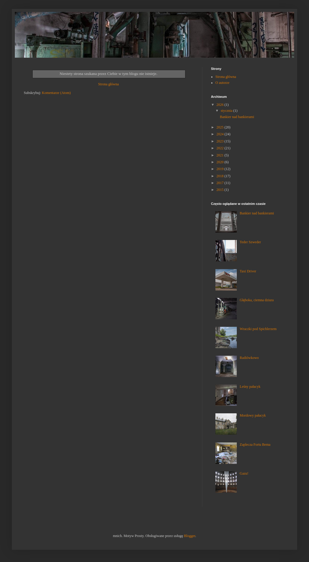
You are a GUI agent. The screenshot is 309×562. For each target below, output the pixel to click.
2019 (221, 169)
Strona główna (108, 84)
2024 (221, 134)
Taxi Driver (248, 271)
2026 (221, 105)
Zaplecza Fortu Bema (255, 444)
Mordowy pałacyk (253, 415)
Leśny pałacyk (250, 386)
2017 (221, 183)
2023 (221, 141)
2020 (221, 162)
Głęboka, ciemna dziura (257, 300)
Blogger (189, 536)
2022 (221, 148)
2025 (221, 127)
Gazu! (244, 473)
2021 (221, 155)
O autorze (222, 83)
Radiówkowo (249, 358)
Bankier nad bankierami (237, 117)
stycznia (227, 111)
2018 (221, 176)
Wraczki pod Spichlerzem (258, 329)
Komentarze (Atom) (56, 93)
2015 (221, 190)
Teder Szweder (250, 242)
